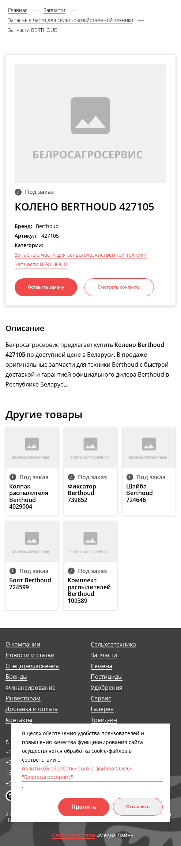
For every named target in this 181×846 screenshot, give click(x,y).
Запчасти (104, 655)
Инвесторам (23, 698)
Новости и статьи (29, 655)
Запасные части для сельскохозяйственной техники (81, 255)
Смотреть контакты (119, 287)
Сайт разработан (73, 835)
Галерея (102, 709)
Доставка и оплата (31, 709)
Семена (101, 666)
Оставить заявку (46, 287)
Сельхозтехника (113, 644)
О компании (22, 644)
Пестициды (106, 676)
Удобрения (106, 687)
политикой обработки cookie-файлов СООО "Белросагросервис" (76, 773)
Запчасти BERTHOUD (41, 264)
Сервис (101, 698)
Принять (83, 807)
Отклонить (138, 806)
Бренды (16, 676)
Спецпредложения (32, 666)
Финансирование (30, 687)
